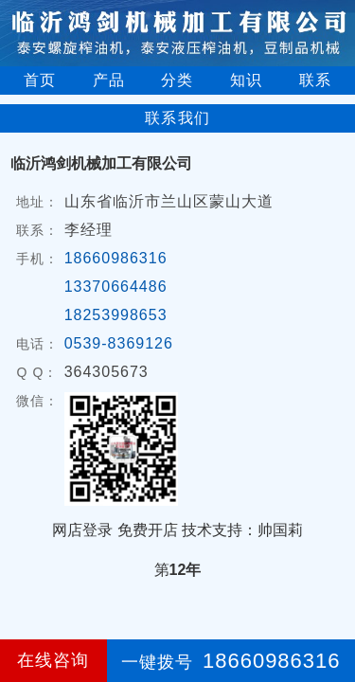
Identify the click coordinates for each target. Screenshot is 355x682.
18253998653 (116, 315)
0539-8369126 (118, 343)
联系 (315, 80)
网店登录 (82, 530)
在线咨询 (53, 660)
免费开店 (147, 530)
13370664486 (116, 286)
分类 (177, 80)
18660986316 (116, 258)
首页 (40, 80)
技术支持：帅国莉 (242, 530)
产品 (109, 80)
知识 (246, 80)
